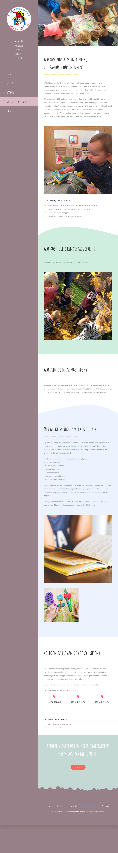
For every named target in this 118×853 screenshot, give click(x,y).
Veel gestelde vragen (89, 806)
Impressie (73, 806)
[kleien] (61, 589)
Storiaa (83, 811)
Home (50, 806)
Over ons (60, 806)
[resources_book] (78, 515)
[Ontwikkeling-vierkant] (78, 127)
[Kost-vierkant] (78, 273)
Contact (105, 806)
